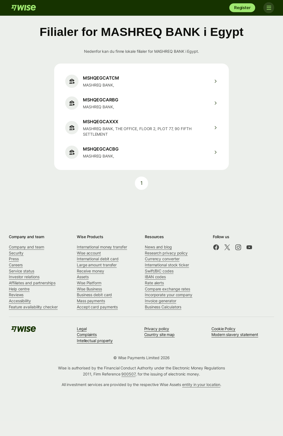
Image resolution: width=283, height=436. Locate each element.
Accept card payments (97, 306)
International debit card (98, 258)
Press (14, 258)
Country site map (159, 334)
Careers (16, 264)
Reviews (16, 294)
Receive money (90, 271)
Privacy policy (156, 328)
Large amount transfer (97, 264)
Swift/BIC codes (159, 271)
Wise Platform (89, 282)
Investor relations (24, 276)
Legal (82, 328)
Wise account (89, 253)
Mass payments (91, 300)
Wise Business (89, 289)
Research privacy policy (166, 253)
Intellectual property (95, 340)
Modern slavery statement (234, 334)
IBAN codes (155, 276)
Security (16, 253)
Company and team (26, 247)
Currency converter (162, 258)
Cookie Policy (223, 328)
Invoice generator (160, 300)
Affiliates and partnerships (32, 282)
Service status (21, 271)
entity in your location (201, 384)
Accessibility (20, 300)
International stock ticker (167, 264)
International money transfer (102, 247)
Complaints (87, 334)
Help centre (19, 289)
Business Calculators (163, 306)
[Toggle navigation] (268, 7)
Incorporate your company (168, 294)
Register (242, 7)
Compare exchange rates (167, 289)
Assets (83, 276)
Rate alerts (154, 282)
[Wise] (23, 7)
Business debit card (94, 294)
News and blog (158, 247)
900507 (128, 374)
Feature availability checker (33, 306)
